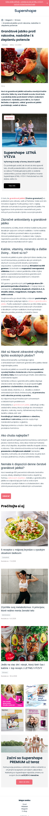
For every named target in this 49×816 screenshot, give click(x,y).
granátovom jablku (22, 405)
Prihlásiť (46, 11)
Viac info (12, 186)
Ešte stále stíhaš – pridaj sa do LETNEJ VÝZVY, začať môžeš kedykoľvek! (24, 3)
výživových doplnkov (17, 478)
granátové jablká (17, 198)
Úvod (24, 804)
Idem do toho (24, 782)
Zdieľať (6, 496)
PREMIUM (24, 807)
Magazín (24, 809)
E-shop (24, 811)
